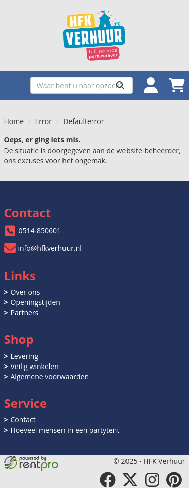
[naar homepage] (94, 35)
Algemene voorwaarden (50, 376)
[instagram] (152, 480)
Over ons (25, 292)
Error (43, 121)
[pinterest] (174, 480)
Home (14, 121)
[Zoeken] (120, 85)
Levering (24, 356)
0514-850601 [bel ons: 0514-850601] (40, 230)
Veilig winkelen (35, 366)
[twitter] (130, 480)
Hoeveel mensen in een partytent (65, 430)
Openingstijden (35, 302)
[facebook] (108, 480)
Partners (25, 312)
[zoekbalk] (81, 85)
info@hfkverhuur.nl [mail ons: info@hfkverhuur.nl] (50, 248)
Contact (23, 419)
